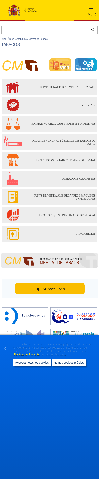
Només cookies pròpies (69, 362)
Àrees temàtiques (17, 39)
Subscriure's (54, 288)
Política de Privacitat (27, 354)
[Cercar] (49, 30)
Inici (3, 39)
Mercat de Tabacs (38, 39)
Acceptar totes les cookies (32, 362)
